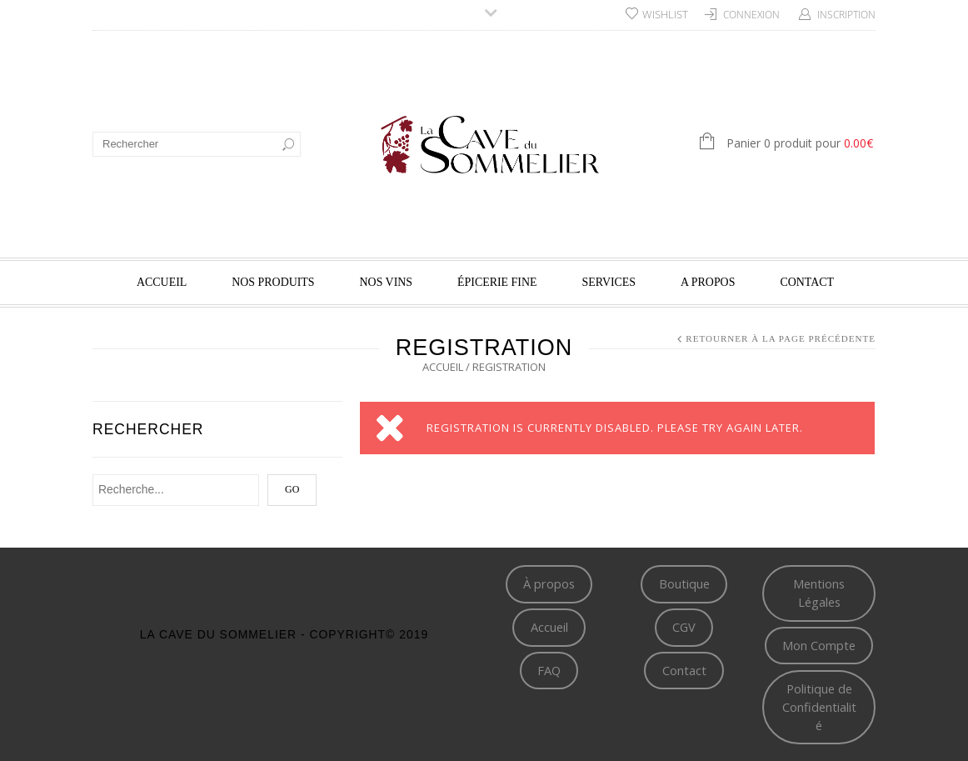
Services (609, 282)
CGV (684, 626)
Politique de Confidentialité (819, 706)
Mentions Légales (819, 592)
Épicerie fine (496, 282)
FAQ (549, 670)
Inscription (846, 15)
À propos (549, 583)
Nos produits (273, 282)
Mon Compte (819, 645)
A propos (708, 282)
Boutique (684, 583)
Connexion (751, 15)
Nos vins (386, 282)
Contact (807, 282)
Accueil (162, 282)
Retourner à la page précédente (781, 338)
